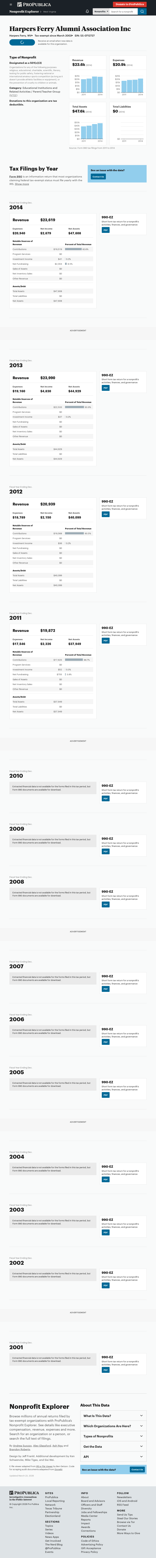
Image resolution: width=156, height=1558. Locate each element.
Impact (85, 1523)
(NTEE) (13, 95)
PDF (106, 230)
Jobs (84, 1512)
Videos (49, 1533)
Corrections (88, 1530)
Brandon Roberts (19, 1449)
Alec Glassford (42, 1445)
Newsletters (124, 1497)
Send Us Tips (125, 1514)
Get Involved (53, 1540)
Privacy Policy (89, 1551)
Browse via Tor (126, 1522)
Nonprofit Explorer (24, 11)
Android (132, 1500)
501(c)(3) (36, 62)
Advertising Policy (92, 1544)
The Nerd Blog (53, 1544)
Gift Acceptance (91, 1548)
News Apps (52, 1536)
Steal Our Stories (127, 1518)
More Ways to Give (128, 1533)
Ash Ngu (57, 1445)
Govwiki (58, 1469)
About (85, 1497)
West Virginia (49, 11)
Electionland (52, 1515)
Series (49, 1529)
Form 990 (15, 176)
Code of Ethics (90, 1540)
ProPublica (51, 1497)
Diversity (86, 1508)
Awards (85, 1527)
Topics (49, 1525)
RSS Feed (122, 1504)
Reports (86, 1519)
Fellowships (100, 1512)
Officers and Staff (91, 1504)
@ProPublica (53, 1548)
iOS (119, 1500)
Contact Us (98, 176)
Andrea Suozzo (22, 1445)
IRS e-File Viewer (44, 1466)
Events (49, 1551)
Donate (121, 1529)
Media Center (89, 1515)
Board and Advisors (93, 1500)
